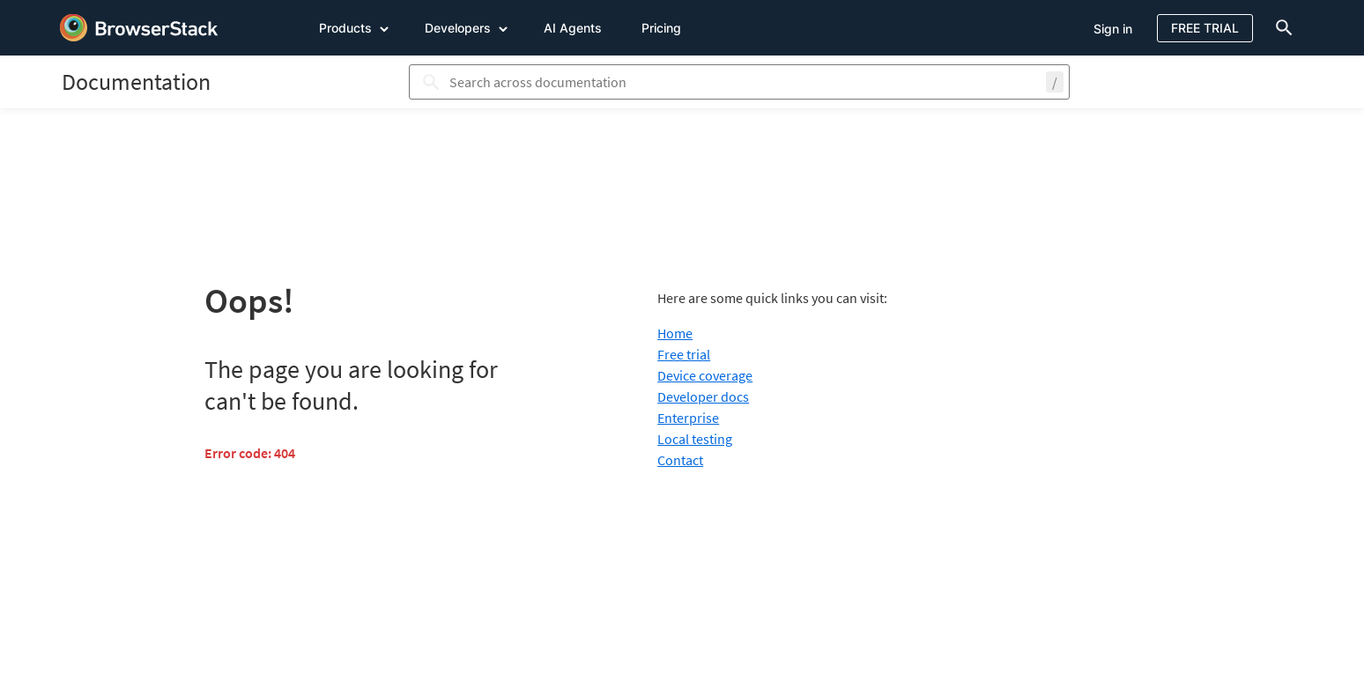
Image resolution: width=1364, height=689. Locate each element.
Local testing (694, 439)
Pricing (661, 27)
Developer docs (703, 396)
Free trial (683, 354)
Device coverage (704, 375)
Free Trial (1205, 27)
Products (354, 27)
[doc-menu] (1280, 28)
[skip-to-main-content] (72, 17)
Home (675, 333)
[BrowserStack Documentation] (136, 81)
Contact (680, 460)
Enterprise (688, 417)
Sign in (1112, 28)
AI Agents (573, 27)
